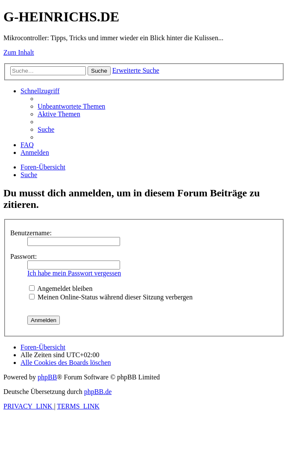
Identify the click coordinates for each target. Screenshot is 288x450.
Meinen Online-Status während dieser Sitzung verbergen (111, 297)
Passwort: (23, 256)
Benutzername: (31, 233)
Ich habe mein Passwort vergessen (74, 273)
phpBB (47, 377)
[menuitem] (71, 106)
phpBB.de (98, 391)
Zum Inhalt (18, 52)
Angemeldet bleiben (60, 288)
